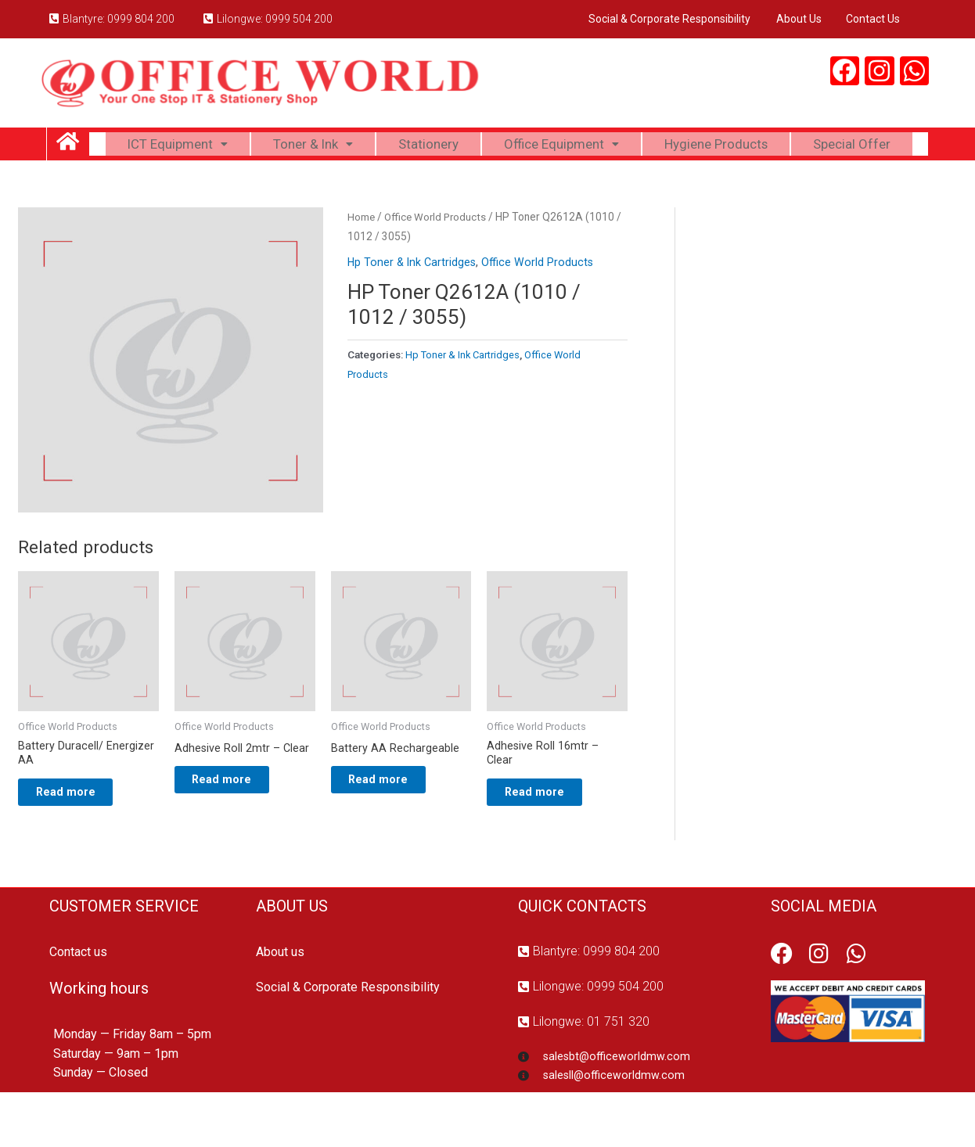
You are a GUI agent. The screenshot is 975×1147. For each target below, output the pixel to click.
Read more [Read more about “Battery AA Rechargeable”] (392, 829)
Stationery (487, 146)
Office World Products (438, 262)
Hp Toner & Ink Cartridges (413, 308)
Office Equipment (625, 146)
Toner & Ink (368, 146)
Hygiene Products (788, 146)
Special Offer (508, 186)
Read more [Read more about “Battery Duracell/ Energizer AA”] (79, 841)
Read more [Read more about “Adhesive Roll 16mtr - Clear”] (548, 841)
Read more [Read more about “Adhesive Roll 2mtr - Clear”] (236, 829)
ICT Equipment (226, 146)
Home (361, 262)
